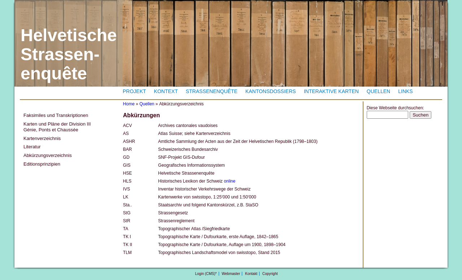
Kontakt (251, 274)
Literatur (32, 146)
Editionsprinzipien (41, 164)
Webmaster (231, 274)
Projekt (134, 91)
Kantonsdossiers (270, 91)
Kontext (166, 91)
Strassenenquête (211, 91)
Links (405, 91)
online (229, 181)
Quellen (378, 91)
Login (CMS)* (206, 274)
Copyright (270, 274)
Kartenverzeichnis (42, 138)
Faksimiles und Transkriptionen (55, 115)
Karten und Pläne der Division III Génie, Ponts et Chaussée (57, 126)
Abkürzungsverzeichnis (47, 155)
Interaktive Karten (331, 91)
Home (129, 103)
